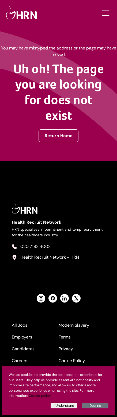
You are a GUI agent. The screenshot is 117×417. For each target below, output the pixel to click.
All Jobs (19, 325)
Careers (19, 360)
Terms (65, 337)
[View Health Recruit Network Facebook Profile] (52, 298)
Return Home (59, 135)
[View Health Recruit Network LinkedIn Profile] (64, 298)
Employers (22, 337)
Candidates (23, 349)
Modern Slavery (74, 325)
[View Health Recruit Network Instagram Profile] (41, 298)
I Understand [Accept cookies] (64, 405)
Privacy (66, 349)
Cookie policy (40, 395)
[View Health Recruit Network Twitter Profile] (76, 298)
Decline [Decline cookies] (95, 405)
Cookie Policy (72, 360)
